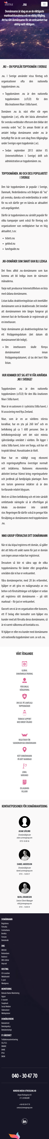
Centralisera (5, 930)
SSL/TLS (4, 1043)
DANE (3, 1050)
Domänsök (5, 940)
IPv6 (2, 1053)
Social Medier (6, 1007)
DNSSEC (4, 950)
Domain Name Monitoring (10, 993)
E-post (3, 980)
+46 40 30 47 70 (24, 1104)
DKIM (3, 1056)
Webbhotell (5, 977)
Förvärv (4, 937)
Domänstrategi (6, 1030)
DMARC (3, 1046)
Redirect (4, 957)
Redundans (5, 953)
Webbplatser (5, 1013)
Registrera (5, 924)
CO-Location (5, 973)
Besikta (3, 934)
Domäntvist (5, 1023)
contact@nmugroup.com (24, 1108)
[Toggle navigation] (44, 4)
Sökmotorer (5, 1010)
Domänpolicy (6, 1026)
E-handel (4, 1000)
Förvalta (4, 927)
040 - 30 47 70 (24, 1076)
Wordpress (5, 983)
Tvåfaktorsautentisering (9, 1040)
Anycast (4, 964)
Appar (3, 997)
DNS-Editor (5, 960)
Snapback (4, 1003)
